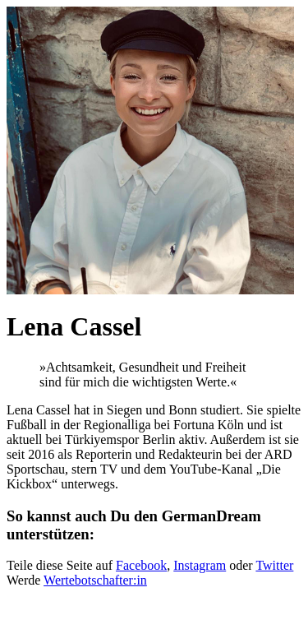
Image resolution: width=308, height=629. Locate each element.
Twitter (274, 565)
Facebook (141, 565)
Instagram (199, 565)
